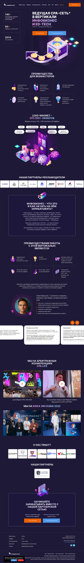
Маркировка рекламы (27, 546)
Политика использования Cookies (67, 555)
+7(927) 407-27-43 (70, 536)
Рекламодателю (36, 4)
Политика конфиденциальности (51, 555)
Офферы (28, 4)
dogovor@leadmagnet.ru (68, 537)
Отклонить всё (20, 560)
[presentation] (0, 188)
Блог (49, 4)
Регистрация (75, 4)
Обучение (44, 4)
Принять (14, 560)
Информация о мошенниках (29, 543)
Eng (61, 4)
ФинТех (56, 4)
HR (52, 4)
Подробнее (20, 558)
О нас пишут (25, 541)
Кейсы (23, 536)
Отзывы (11, 546)
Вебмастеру (22, 4)
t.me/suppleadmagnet (69, 542)
